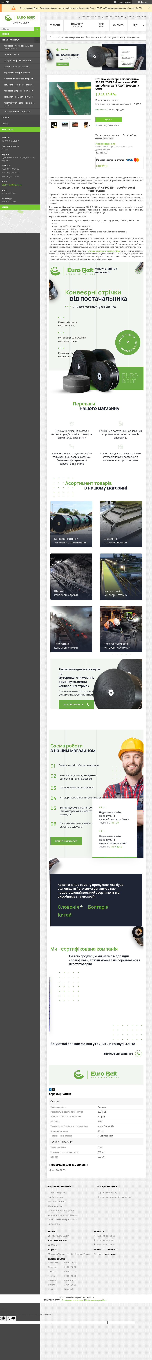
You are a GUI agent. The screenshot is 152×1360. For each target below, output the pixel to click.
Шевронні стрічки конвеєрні (18, 60)
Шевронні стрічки (56, 1201)
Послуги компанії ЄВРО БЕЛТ (18, 111)
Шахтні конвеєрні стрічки (16, 66)
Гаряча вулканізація (108, 1192)
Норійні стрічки (11, 54)
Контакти (118, 25)
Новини (5, 117)
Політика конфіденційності (96, 1300)
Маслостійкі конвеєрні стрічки (19, 78)
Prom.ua (90, 1297)
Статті (5, 123)
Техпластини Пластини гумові (18, 96)
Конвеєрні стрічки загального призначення (18, 47)
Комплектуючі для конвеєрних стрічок (19, 104)
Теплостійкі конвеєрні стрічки (18, 84)
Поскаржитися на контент (73, 1300)
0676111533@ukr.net (11, 184)
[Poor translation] (11, 1318)
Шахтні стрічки (55, 1206)
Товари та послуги (11, 39)
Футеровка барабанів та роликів (114, 1197)
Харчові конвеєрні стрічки (17, 72)
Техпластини (54, 1223)
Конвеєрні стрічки (56, 1192)
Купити (108, 119)
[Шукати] (37, 29)
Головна (55, 25)
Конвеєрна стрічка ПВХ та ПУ (18, 90)
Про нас (101, 25)
